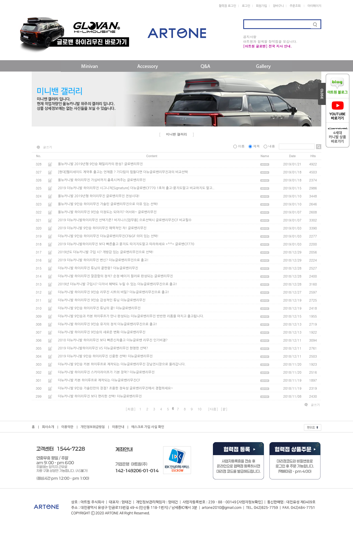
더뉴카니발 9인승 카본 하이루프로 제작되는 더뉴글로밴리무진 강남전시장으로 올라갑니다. (122, 364)
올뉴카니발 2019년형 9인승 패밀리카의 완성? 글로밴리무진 (100, 164)
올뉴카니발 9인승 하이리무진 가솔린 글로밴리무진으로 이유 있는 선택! (108, 204)
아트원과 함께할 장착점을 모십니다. (270, 41)
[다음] (213, 409)
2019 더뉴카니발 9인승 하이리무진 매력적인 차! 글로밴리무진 (102, 228)
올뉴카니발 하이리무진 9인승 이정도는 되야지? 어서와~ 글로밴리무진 (107, 212)
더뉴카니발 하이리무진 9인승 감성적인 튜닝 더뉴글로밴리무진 (101, 300)
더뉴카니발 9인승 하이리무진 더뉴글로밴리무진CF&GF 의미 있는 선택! (108, 236)
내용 (270, 146)
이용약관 (67, 427)
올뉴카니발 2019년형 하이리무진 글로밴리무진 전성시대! (99, 196)
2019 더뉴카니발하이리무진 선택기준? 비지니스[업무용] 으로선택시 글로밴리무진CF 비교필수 (125, 220)
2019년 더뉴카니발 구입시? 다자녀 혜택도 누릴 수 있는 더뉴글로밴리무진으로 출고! (117, 284)
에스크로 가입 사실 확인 (147, 427)
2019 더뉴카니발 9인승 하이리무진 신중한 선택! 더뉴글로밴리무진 (105, 356)
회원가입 (261, 5)
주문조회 (295, 5)
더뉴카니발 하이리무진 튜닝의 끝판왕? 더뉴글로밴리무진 (98, 268)
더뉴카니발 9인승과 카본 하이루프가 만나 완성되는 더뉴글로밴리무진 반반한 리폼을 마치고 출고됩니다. (131, 316)
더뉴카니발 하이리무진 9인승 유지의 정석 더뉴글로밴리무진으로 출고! (107, 324)
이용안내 (118, 427)
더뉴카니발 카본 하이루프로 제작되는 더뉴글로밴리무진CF (99, 380)
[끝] (224, 409)
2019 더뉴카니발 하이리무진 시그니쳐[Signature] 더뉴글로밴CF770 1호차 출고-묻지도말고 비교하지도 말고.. (136, 188)
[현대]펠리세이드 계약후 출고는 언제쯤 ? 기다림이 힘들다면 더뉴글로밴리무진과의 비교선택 (123, 172)
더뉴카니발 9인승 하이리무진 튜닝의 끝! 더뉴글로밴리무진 (99, 308)
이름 (239, 146)
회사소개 (48, 427)
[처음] (130, 409)
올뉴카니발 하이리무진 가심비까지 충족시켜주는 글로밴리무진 (102, 180)
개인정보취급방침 (93, 427)
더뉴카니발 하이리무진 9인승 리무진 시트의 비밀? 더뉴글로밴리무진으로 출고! (113, 292)
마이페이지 (314, 5)
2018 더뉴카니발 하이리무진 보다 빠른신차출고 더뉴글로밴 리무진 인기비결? (113, 340)
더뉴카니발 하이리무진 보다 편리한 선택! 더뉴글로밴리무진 (100, 396)
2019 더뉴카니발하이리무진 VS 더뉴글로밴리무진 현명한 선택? (103, 348)
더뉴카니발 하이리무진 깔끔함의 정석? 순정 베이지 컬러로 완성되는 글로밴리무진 (115, 276)
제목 (254, 146)
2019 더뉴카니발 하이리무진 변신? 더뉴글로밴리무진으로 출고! (103, 260)
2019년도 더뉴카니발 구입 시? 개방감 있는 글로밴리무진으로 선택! (105, 252)
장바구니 (278, 5)
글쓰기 (47, 147)
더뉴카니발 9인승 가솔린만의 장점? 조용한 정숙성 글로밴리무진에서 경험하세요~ (115, 388)
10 (200, 409)
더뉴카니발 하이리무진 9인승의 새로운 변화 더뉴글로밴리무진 (101, 332)
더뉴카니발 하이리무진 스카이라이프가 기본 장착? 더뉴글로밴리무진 (106, 372)
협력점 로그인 (227, 5)
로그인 (246, 5)
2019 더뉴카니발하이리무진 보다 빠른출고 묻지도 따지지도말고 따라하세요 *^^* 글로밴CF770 (126, 244)
